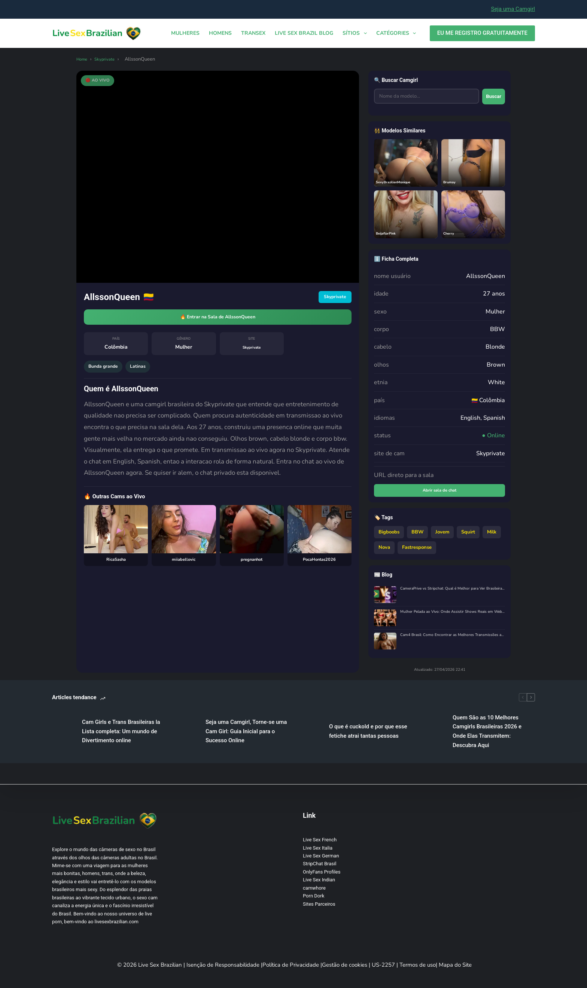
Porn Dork (313, 896)
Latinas (145, 372)
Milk (491, 535)
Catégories (397, 33)
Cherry (450, 233)
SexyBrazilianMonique (398, 181)
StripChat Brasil (319, 863)
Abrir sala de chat (440, 492)
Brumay (451, 181)
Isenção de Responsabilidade (223, 965)
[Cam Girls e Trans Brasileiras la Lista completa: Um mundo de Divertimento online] (63, 727)
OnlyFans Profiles (321, 872)
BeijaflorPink (389, 233)
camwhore (314, 888)
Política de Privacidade (291, 965)
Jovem (442, 535)
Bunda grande (106, 372)
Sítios (356, 33)
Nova (384, 550)
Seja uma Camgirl (513, 9)
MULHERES (185, 33)
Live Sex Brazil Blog (304, 33)
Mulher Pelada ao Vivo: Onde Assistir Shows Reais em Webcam (452, 615)
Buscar (489, 97)
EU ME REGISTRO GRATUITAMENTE (482, 33)
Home (82, 59)
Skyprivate (109, 59)
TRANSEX (253, 33)
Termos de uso (417, 965)
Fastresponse (417, 550)
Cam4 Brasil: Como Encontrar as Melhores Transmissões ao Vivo (452, 639)
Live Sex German (321, 856)
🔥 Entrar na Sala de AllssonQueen (218, 319)
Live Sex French (320, 839)
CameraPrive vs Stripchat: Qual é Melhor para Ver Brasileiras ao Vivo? (452, 592)
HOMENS (220, 33)
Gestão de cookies (345, 965)
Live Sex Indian (319, 880)
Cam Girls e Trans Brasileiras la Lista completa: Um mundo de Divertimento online (184, 727)
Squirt (468, 535)
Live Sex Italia (317, 848)
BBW (417, 535)
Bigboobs (388, 535)
